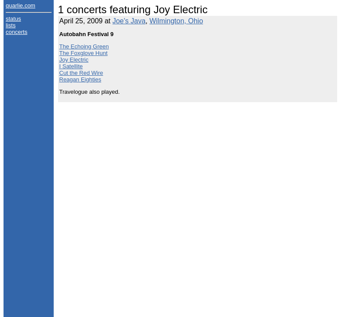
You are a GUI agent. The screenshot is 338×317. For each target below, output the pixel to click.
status (13, 18)
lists (10, 25)
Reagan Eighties (80, 79)
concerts (16, 32)
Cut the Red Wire (81, 73)
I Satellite (71, 66)
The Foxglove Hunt (83, 53)
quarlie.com (20, 5)
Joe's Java (128, 21)
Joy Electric (73, 59)
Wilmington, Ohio (176, 21)
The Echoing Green (84, 46)
